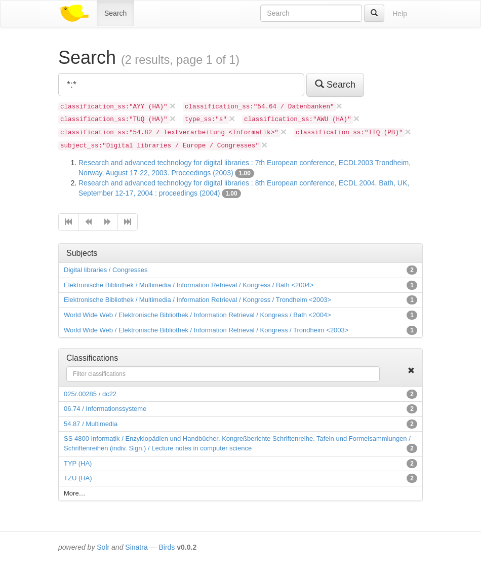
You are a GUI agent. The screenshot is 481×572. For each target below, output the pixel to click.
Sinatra (136, 547)
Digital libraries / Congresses (105, 270)
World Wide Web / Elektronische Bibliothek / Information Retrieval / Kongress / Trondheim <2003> (206, 330)
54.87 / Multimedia (90, 424)
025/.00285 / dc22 (90, 394)
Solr (103, 547)
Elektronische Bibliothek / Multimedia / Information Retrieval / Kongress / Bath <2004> (189, 285)
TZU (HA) (78, 478)
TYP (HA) (78, 463)
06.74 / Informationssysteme (105, 408)
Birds (166, 547)
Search (115, 13)
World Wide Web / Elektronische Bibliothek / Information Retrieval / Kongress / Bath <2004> (197, 315)
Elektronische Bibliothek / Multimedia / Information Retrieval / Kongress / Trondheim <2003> (197, 299)
